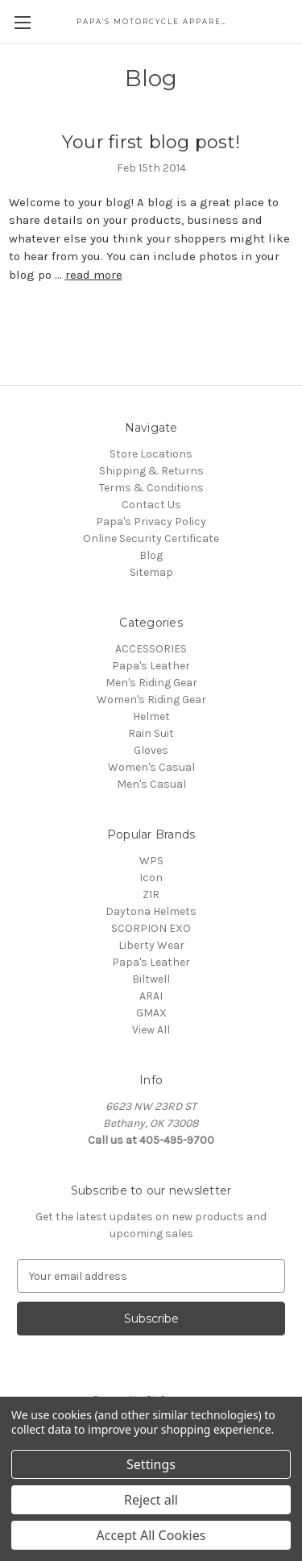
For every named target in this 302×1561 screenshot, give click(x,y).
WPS (151, 860)
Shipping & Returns (151, 471)
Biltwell (151, 979)
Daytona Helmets (151, 911)
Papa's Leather (151, 666)
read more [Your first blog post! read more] (93, 274)
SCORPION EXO (151, 928)
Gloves (151, 750)
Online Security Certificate (151, 538)
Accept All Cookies (151, 1535)
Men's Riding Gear (151, 682)
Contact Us (151, 504)
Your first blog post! (151, 142)
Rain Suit (151, 733)
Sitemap (151, 572)
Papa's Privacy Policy (151, 521)
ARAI (151, 996)
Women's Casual (151, 767)
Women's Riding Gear (151, 699)
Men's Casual (151, 784)
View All (151, 1030)
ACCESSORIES (151, 649)
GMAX (151, 1013)
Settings (151, 1464)
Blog (151, 555)
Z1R (151, 894)
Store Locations (151, 454)
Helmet (151, 716)
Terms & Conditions (151, 488)
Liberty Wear (151, 945)
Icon (151, 877)
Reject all (151, 1500)
